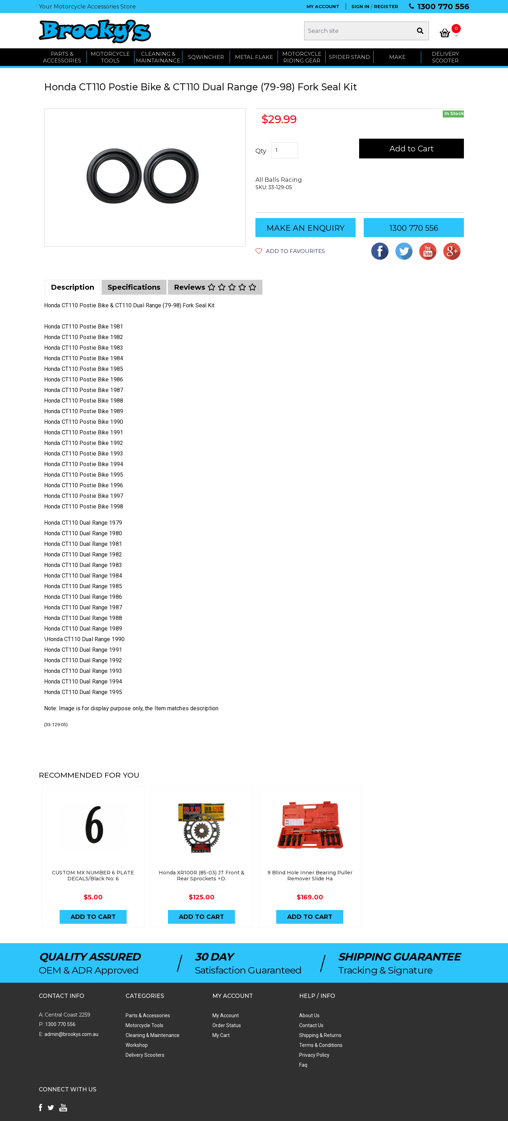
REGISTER (386, 6)
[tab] (72, 287)
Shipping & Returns (312, 1035)
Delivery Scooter (445, 57)
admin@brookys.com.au (70, 1034)
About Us (301, 1015)
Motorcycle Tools (142, 1025)
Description (72, 287)
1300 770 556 (443, 6)
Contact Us (303, 1025)
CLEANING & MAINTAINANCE (158, 57)
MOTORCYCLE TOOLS (110, 57)
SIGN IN (360, 6)
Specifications (134, 287)
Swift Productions (134, 1112)
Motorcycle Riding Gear (301, 57)
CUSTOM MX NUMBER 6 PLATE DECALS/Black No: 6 (93, 876)
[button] (290, 251)
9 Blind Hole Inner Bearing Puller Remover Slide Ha (307, 876)
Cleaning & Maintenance (150, 1035)
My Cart (215, 1035)
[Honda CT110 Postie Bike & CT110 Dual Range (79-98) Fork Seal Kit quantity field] (285, 151)
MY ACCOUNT (323, 6)
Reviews (215, 287)
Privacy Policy (306, 1055)
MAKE (397, 57)
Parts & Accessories (145, 1015)
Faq (295, 1065)
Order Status (221, 1025)
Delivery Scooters (142, 1055)
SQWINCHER (206, 57)
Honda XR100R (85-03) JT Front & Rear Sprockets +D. (200, 876)
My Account (220, 1015)
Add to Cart (411, 149)
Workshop (134, 1045)
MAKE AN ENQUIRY (305, 228)
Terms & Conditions (312, 1045)
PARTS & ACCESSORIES (62, 57)
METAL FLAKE (254, 57)
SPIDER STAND (349, 57)
